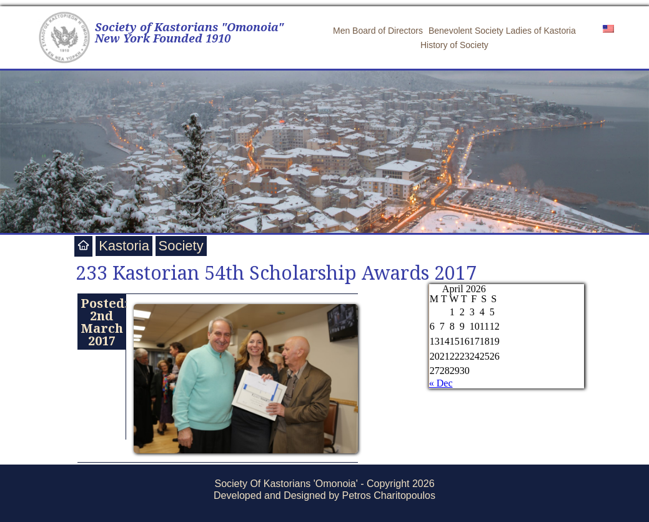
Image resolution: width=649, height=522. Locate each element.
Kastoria (124, 246)
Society (181, 246)
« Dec (441, 383)
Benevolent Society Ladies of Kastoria (502, 31)
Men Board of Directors (378, 31)
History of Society (454, 45)
